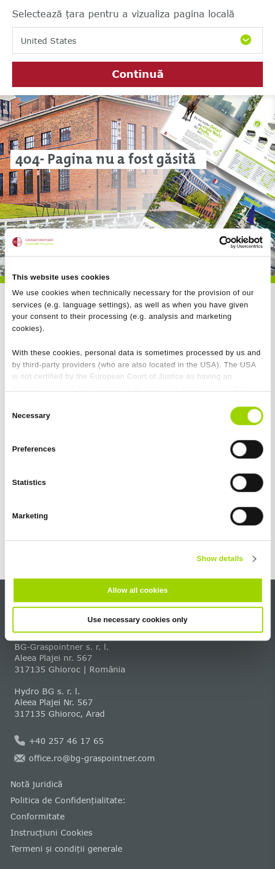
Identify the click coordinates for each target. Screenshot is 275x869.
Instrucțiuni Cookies (51, 832)
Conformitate (37, 816)
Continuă (138, 73)
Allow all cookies (137, 590)
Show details (220, 558)
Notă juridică (36, 784)
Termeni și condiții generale (66, 848)
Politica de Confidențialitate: (68, 800)
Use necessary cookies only (137, 619)
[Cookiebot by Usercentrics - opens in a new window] (212, 242)
